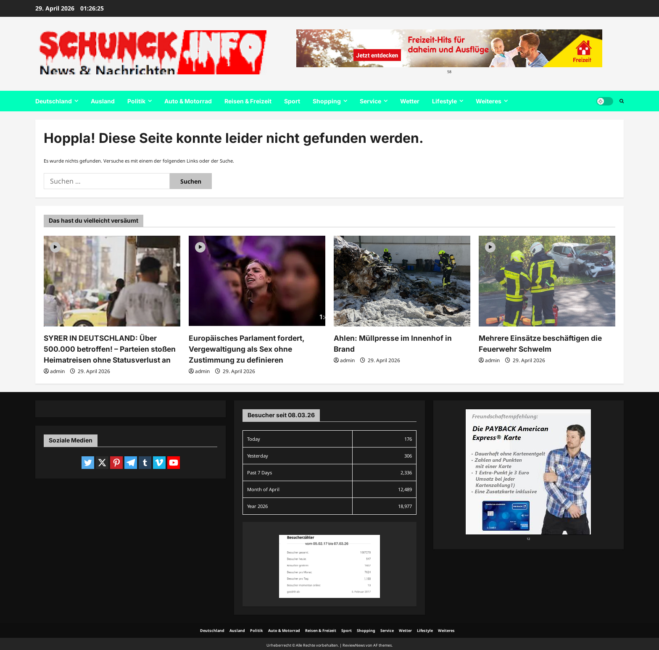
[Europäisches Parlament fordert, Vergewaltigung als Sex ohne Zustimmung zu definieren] (257, 281)
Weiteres (488, 101)
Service (370, 101)
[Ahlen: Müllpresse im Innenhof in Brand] (402, 281)
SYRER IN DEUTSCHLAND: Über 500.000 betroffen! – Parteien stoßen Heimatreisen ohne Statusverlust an (112, 348)
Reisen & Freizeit (248, 101)
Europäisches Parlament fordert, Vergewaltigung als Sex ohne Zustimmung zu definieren (242, 348)
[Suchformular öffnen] (621, 101)
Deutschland (53, 101)
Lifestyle (444, 101)
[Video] (55, 247)
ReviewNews (354, 642)
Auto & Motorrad (188, 101)
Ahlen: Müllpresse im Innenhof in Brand (399, 338)
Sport (292, 101)
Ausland (103, 101)
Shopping (327, 101)
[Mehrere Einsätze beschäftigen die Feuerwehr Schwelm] (547, 281)
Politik (136, 101)
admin (57, 368)
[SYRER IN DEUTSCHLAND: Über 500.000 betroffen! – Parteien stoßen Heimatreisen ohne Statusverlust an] (112, 281)
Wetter (409, 101)
